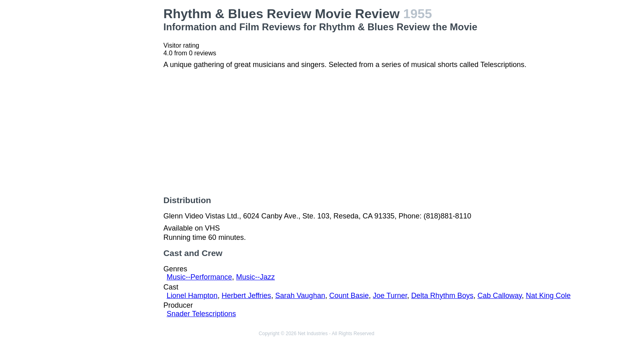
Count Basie (349, 296)
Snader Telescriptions (201, 314)
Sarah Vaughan (300, 296)
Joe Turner (390, 296)
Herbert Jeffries (246, 296)
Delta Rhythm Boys (442, 296)
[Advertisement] (109, 127)
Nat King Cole (548, 296)
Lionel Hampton (192, 296)
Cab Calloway (500, 296)
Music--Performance (199, 277)
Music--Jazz (255, 277)
